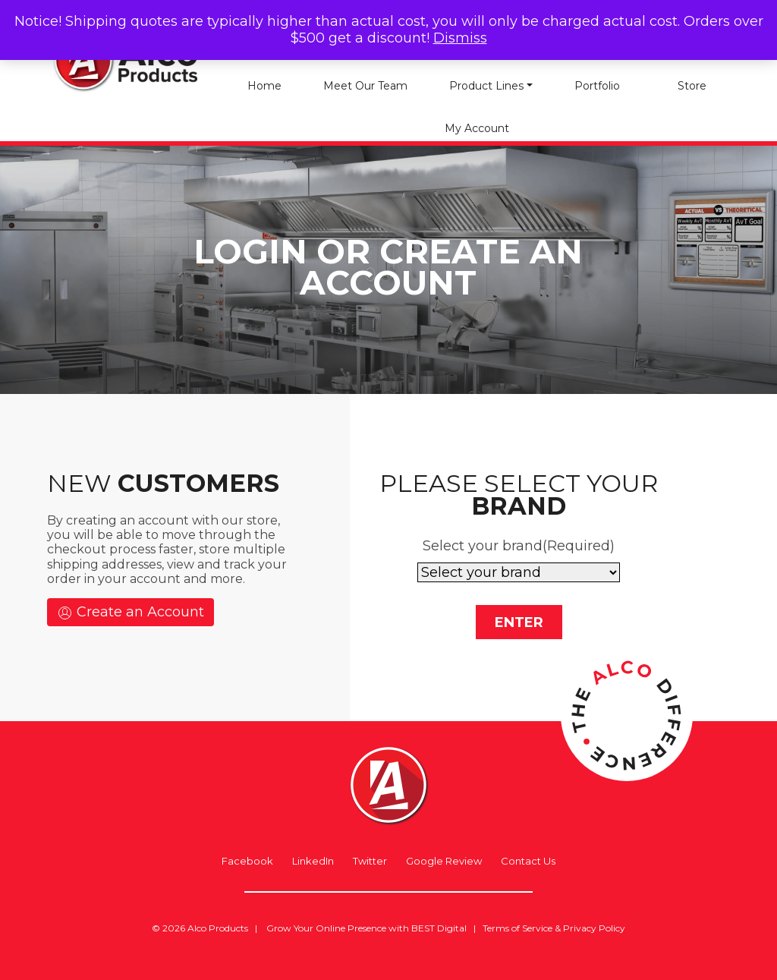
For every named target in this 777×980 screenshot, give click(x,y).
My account (477, 128)
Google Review (444, 861)
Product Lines (486, 86)
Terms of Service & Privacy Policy (554, 928)
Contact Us (528, 861)
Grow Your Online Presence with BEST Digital (366, 928)
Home (264, 86)
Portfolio (597, 86)
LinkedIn (313, 861)
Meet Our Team (365, 86)
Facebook (247, 861)
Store (692, 86)
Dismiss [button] (460, 38)
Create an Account (130, 612)
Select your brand (519, 545)
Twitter (370, 861)
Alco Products (217, 928)
